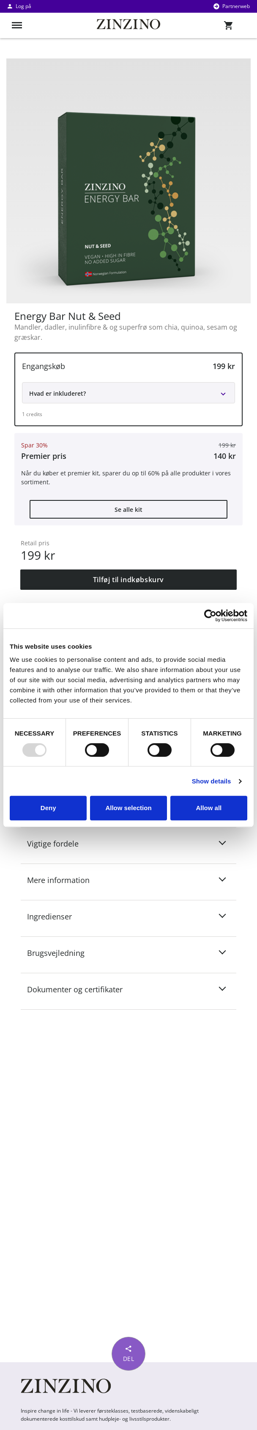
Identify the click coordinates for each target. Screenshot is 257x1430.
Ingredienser (54, 916)
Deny (48, 807)
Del (128, 1353)
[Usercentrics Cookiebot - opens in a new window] (210, 615)
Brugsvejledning (61, 952)
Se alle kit (128, 509)
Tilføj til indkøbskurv (128, 579)
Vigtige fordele (58, 843)
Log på (18, 6)
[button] (128, 389)
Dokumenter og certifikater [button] (80, 988)
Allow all (208, 807)
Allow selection (128, 807)
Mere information (63, 879)
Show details (211, 781)
